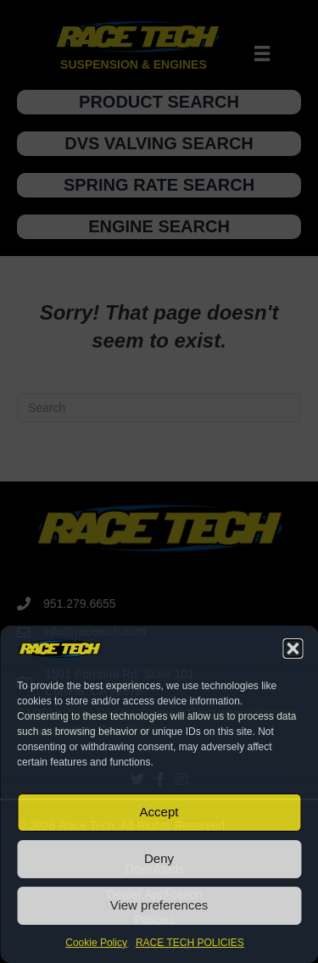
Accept (159, 811)
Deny (159, 858)
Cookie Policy (96, 943)
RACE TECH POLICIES (190, 943)
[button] (292, 648)
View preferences (159, 905)
